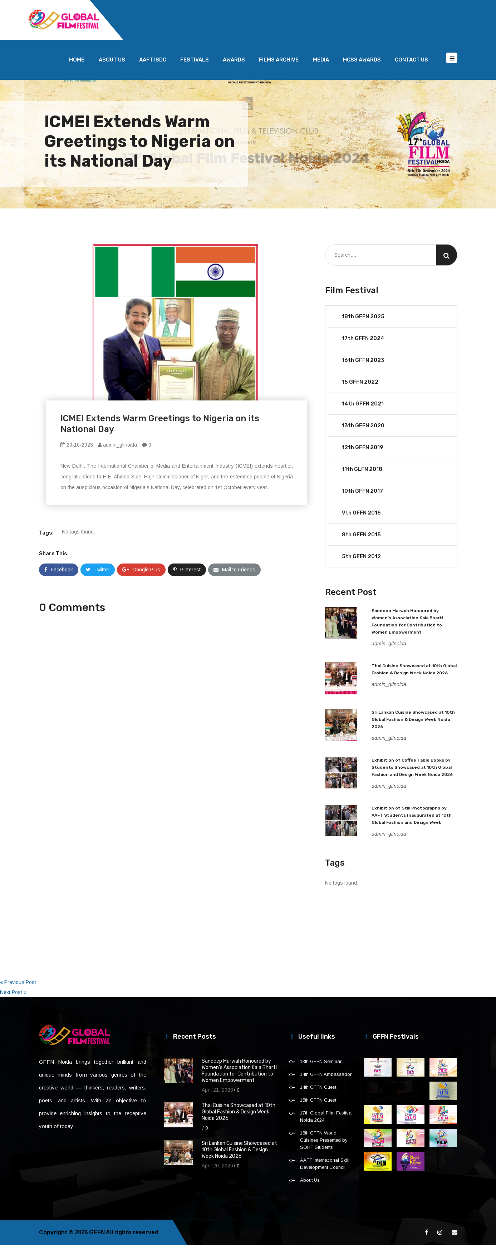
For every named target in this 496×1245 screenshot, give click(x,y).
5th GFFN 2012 (361, 556)
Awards (234, 59)
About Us (112, 59)
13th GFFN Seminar (321, 1061)
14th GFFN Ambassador (326, 1074)
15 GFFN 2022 (360, 382)
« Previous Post (18, 982)
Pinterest (187, 569)
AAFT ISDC (152, 59)
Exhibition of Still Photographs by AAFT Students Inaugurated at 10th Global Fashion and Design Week (412, 815)
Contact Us (411, 59)
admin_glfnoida (117, 445)
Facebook (58, 569)
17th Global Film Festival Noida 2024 (326, 1116)
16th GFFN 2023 (363, 360)
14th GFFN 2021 (363, 403)
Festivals (194, 59)
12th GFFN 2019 (362, 447)
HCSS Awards (362, 59)
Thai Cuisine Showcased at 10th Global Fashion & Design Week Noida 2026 (238, 1111)
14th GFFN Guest (318, 1087)
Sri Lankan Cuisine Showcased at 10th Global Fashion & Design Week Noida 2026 (413, 719)
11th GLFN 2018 (362, 469)
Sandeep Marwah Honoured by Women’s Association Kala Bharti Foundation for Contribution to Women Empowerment (239, 1070)
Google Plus (141, 569)
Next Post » (13, 992)
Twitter (97, 569)
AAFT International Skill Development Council (324, 1163)
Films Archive (279, 59)
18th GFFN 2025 (363, 316)
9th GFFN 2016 (361, 513)
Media (321, 59)
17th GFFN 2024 (363, 338)
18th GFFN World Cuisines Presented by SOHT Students (324, 1140)
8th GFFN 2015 (361, 534)
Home (76, 59)
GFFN (97, 1232)
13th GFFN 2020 (363, 425)
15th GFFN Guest (318, 1100)
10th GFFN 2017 (362, 491)
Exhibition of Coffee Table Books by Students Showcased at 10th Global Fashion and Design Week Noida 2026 (412, 767)
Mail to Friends (234, 569)
